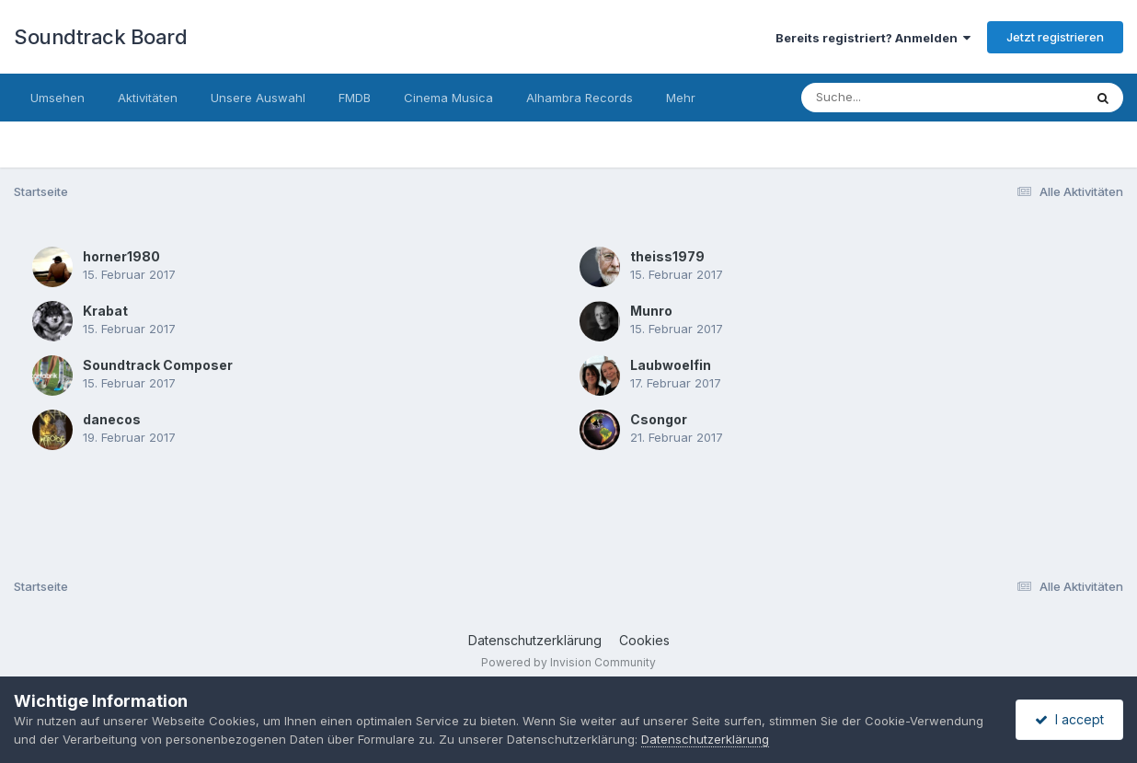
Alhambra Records (579, 97)
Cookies (644, 640)
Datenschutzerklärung (535, 640)
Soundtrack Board (100, 37)
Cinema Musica (448, 97)
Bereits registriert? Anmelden (872, 37)
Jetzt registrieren (1055, 36)
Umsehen (57, 97)
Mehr (680, 97)
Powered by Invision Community (568, 662)
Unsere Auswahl (258, 97)
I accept (1069, 719)
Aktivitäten (148, 97)
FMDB (355, 97)
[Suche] (904, 97)
